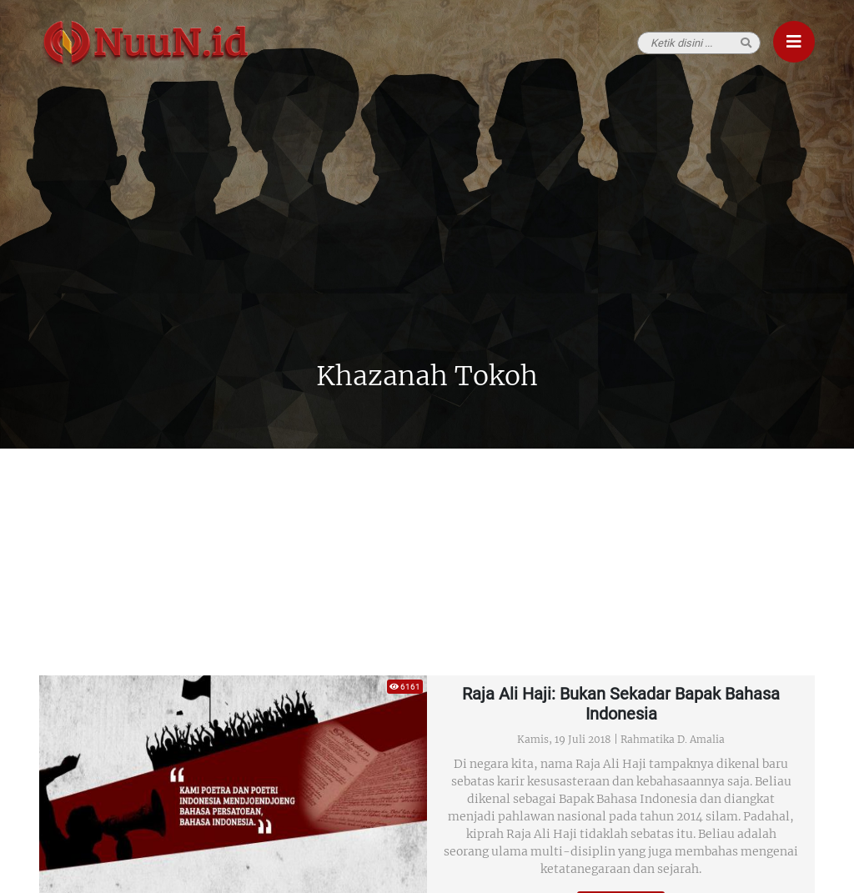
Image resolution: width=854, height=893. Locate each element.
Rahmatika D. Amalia (672, 739)
